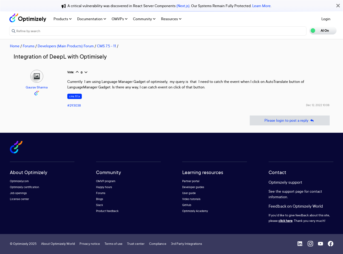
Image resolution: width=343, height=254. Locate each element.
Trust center (136, 243)
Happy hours (104, 187)
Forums (28, 45)
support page (292, 191)
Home (15, 45)
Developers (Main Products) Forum (66, 45)
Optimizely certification (24, 187)
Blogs (99, 199)
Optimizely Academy (195, 211)
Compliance (157, 243)
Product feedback (107, 211)
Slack (99, 205)
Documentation (91, 18)
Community (144, 18)
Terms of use (113, 243)
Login (325, 18)
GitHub (186, 205)
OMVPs (120, 18)
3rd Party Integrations (186, 243)
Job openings (18, 193)
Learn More (261, 5)
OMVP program (105, 181)
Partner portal (190, 181)
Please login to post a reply (289, 120)
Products (63, 18)
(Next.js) (183, 5)
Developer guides (193, 187)
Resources (171, 18)
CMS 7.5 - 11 (106, 45)
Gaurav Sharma (37, 87)
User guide (189, 193)
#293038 (74, 105)
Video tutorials (191, 199)
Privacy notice (89, 243)
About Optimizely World (58, 243)
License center (19, 199)
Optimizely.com (19, 181)
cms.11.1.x (74, 96)
